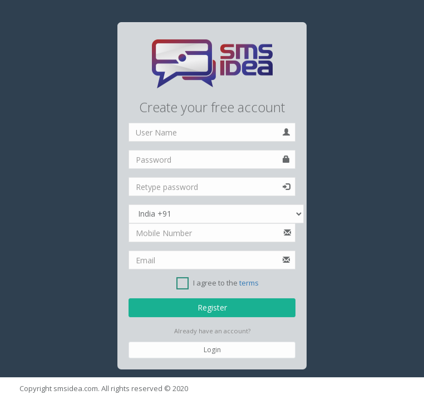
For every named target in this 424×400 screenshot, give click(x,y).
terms (249, 283)
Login (212, 349)
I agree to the (217, 283)
